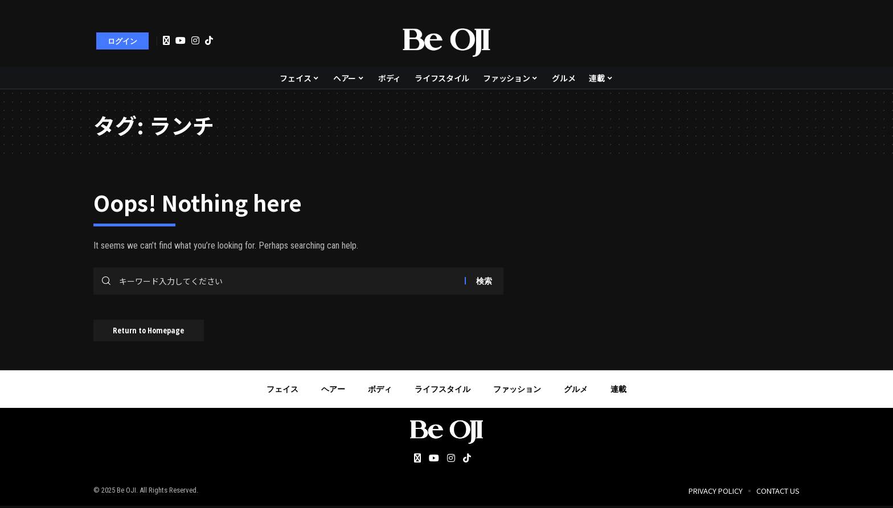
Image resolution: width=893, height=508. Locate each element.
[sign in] (122, 40)
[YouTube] (181, 40)
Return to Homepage (151, 332)
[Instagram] (195, 40)
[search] (785, 41)
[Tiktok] (209, 40)
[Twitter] (166, 41)
